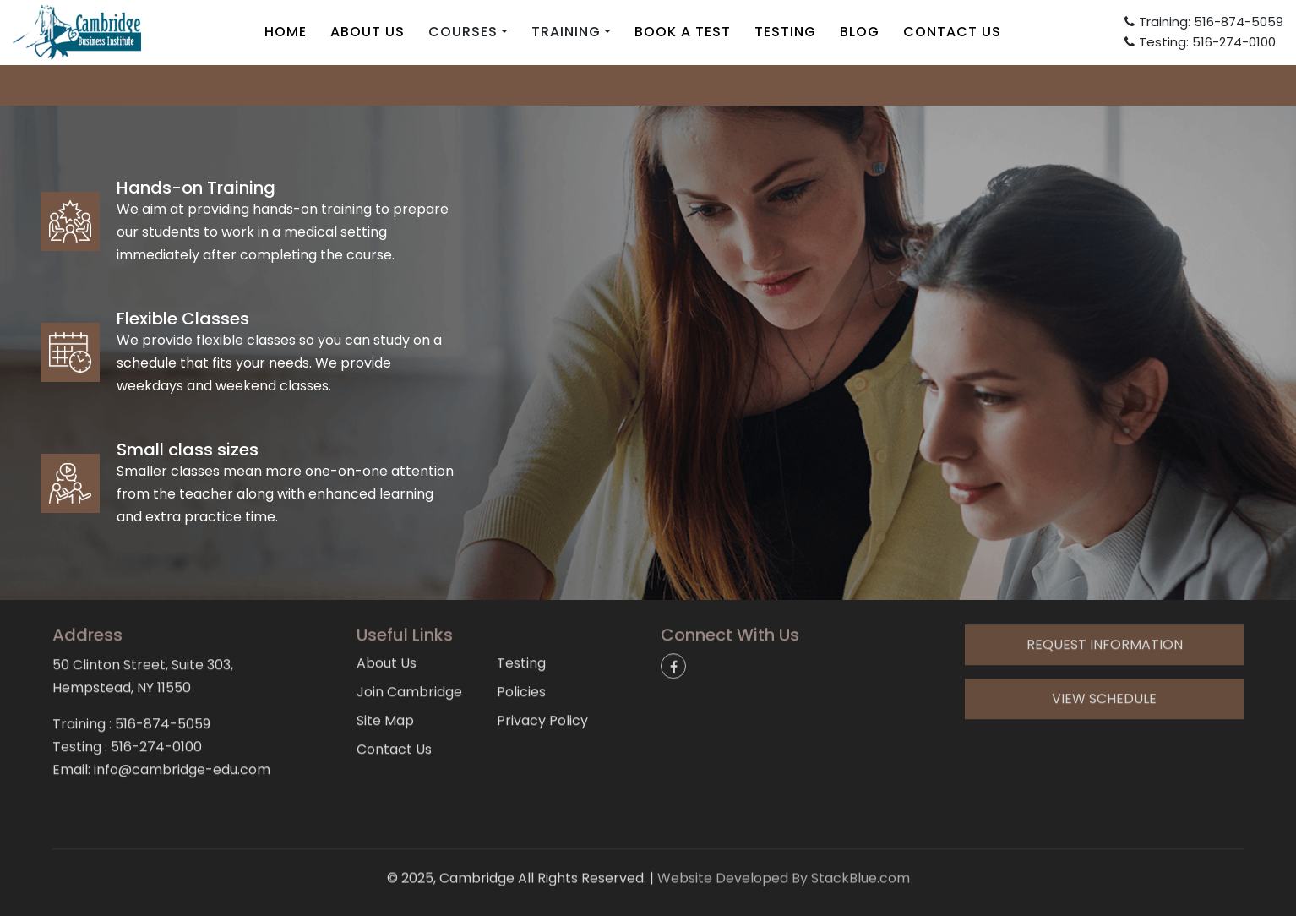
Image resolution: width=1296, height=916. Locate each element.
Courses (463, 31)
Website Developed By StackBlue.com (783, 857)
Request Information (1104, 588)
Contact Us (952, 31)
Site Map (385, 664)
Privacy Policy (542, 664)
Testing (785, 31)
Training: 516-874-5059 (1203, 21)
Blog (859, 31)
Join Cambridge (409, 636)
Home (285, 31)
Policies (521, 636)
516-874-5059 (162, 668)
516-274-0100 (156, 691)
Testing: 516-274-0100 (1200, 42)
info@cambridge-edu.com (647, 84)
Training (566, 31)
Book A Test (682, 31)
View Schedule (1104, 642)
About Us (367, 31)
